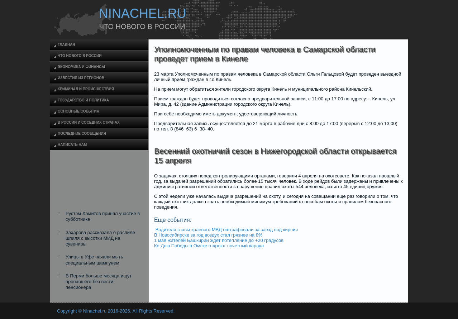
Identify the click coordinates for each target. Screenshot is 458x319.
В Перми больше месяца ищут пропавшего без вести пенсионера (99, 281)
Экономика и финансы (81, 67)
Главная (66, 45)
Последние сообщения (82, 133)
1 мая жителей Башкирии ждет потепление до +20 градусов (218, 240)
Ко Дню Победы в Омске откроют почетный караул (209, 245)
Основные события (78, 111)
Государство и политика (83, 100)
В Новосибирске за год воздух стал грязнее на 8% (208, 235)
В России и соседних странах (89, 122)
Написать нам (72, 145)
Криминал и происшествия (86, 89)
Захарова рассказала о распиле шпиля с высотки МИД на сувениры (100, 238)
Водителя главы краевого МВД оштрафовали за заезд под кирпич (227, 229)
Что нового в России (79, 56)
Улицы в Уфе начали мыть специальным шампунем (94, 259)
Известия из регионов (81, 78)
